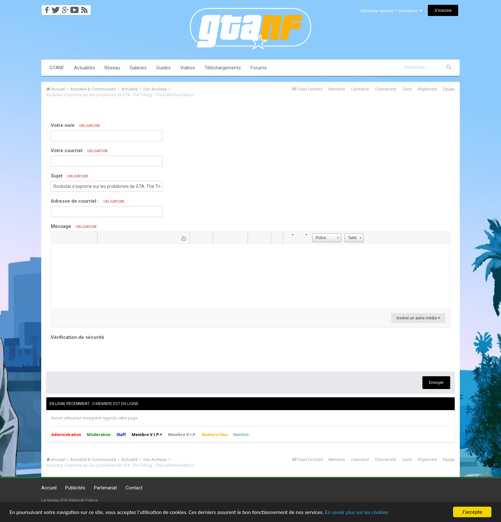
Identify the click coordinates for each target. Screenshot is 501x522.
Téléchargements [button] (222, 68)
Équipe (449, 89)
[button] (57, 238)
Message (74, 226)
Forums (258, 68)
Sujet (69, 176)
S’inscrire (443, 10)
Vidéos (187, 68)
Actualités (84, 68)
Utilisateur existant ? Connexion (391, 10)
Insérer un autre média (418, 318)
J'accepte (472, 512)
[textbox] (250, 276)
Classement (386, 89)
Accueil (49, 488)
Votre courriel (79, 150)
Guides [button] (163, 68)
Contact (134, 488)
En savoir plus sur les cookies (356, 512)
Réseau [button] (112, 68)
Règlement (427, 89)
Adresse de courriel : (87, 201)
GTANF (57, 68)
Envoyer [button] (436, 382)
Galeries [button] (138, 68)
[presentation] (99, 354)
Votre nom (75, 125)
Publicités (75, 488)
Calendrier (360, 89)
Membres (336, 89)
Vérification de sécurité (77, 337)
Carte (407, 89)
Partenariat (105, 488)
